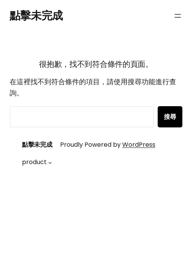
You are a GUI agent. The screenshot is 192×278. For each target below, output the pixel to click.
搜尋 (170, 117)
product (34, 162)
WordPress (138, 144)
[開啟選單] (177, 15)
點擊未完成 (36, 16)
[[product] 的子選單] (50, 162)
